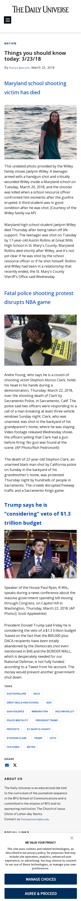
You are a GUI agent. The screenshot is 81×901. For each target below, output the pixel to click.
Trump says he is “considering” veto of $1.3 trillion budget (39, 531)
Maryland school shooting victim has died (37, 91)
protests (13, 747)
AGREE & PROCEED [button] (41, 893)
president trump (47, 738)
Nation (10, 43)
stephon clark (17, 756)
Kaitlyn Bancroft (21, 67)
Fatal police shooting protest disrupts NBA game (39, 310)
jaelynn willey (64, 729)
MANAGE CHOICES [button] (41, 879)
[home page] (40, 11)
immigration (40, 729)
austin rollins (16, 711)
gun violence (15, 729)
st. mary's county (39, 747)
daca (36, 711)
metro (31, 764)
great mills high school (23, 720)
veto (53, 756)
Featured (13, 764)
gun (48, 720)
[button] (71, 837)
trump (38, 756)
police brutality (17, 738)
